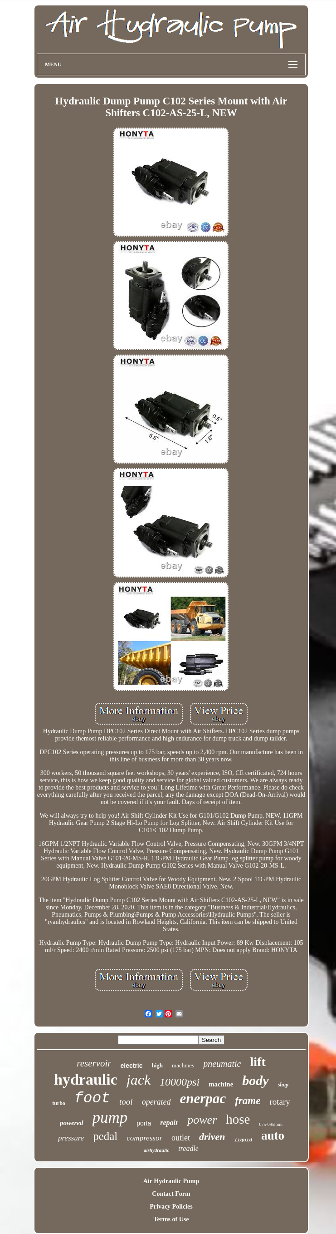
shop (283, 1084)
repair (169, 1122)
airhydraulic (156, 1150)
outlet (180, 1137)
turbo (58, 1103)
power (202, 1119)
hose (238, 1119)
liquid (243, 1140)
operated (156, 1101)
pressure (71, 1138)
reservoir (94, 1063)
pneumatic (222, 1064)
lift (258, 1062)
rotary (279, 1101)
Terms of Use (171, 1219)
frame (247, 1100)
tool (126, 1101)
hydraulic (85, 1079)
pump (110, 1117)
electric (131, 1065)
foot (92, 1098)
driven (212, 1136)
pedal (105, 1136)
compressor (144, 1138)
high (157, 1065)
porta (143, 1123)
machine (221, 1084)
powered (71, 1122)
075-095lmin (270, 1124)
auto (272, 1135)
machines (183, 1065)
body (255, 1080)
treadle (188, 1148)
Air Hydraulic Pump (171, 1181)
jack (139, 1079)
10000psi (180, 1082)
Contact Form (171, 1193)
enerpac (203, 1098)
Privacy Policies (171, 1206)
